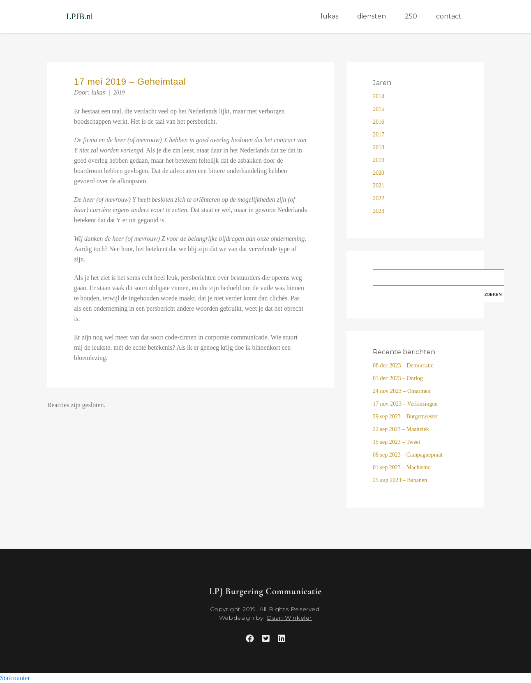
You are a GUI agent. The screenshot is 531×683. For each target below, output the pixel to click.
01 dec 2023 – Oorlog (398, 378)
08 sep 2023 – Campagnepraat (408, 455)
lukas (329, 16)
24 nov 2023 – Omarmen (401, 391)
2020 (378, 173)
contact (449, 16)
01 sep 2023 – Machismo (402, 467)
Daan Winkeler (289, 617)
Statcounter (15, 677)
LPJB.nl (79, 16)
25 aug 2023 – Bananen (400, 480)
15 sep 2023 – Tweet (396, 442)
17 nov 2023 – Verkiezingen (405, 404)
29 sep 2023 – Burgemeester (405, 416)
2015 (378, 109)
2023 (378, 211)
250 (411, 16)
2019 (119, 93)
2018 (378, 147)
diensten (371, 16)
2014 (378, 96)
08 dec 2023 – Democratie (403, 365)
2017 (378, 135)
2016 (378, 122)
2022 (378, 198)
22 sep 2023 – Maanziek (401, 429)
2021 (378, 185)
